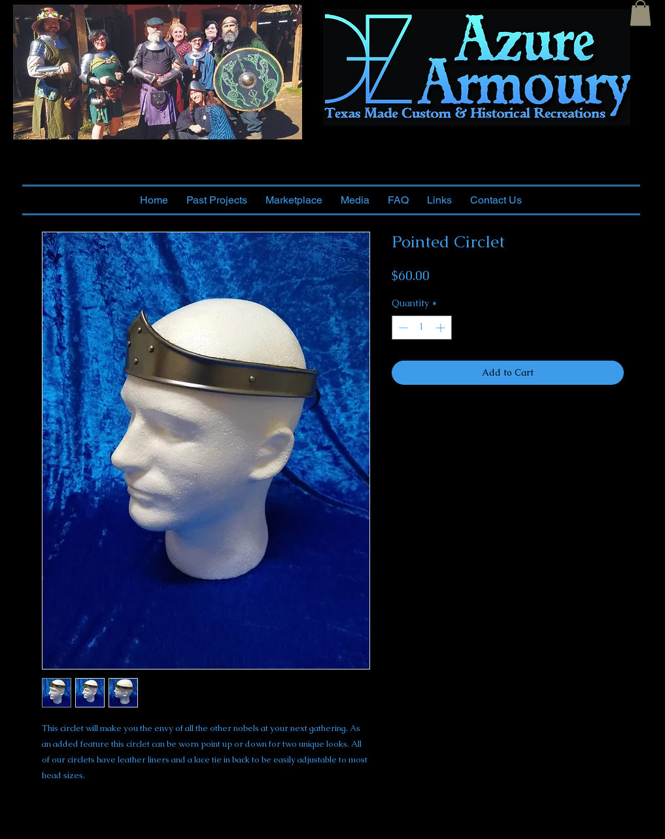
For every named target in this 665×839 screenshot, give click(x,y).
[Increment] (442, 327)
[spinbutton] (422, 327)
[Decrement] (402, 327)
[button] (640, 13)
